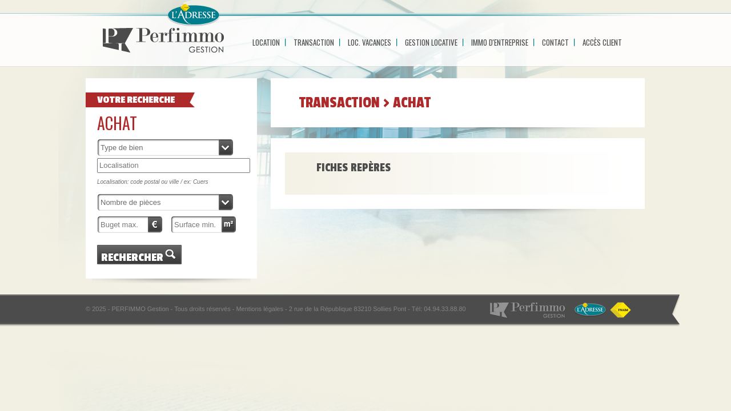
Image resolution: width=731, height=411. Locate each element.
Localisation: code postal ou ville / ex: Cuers (152, 182)
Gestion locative (431, 42)
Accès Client (602, 42)
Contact (555, 42)
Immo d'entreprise (499, 42)
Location (266, 42)
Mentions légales (259, 308)
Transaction (314, 42)
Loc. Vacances (369, 42)
